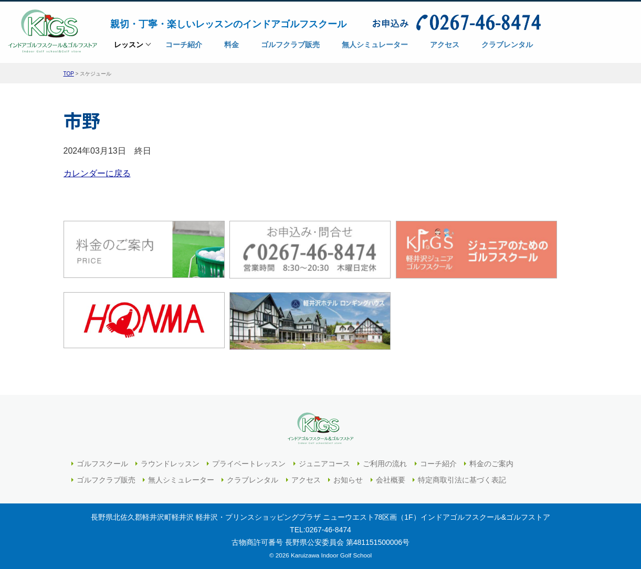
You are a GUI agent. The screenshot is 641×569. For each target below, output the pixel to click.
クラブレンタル (252, 480)
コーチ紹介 (438, 463)
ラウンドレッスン (170, 463)
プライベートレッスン (249, 463)
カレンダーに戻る (97, 173)
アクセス (306, 480)
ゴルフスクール (102, 463)
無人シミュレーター (181, 480)
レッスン (128, 48)
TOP (69, 74)
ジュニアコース (324, 463)
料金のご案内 (491, 463)
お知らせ (348, 480)
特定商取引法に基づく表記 (462, 480)
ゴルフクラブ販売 (106, 480)
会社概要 (390, 480)
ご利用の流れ (385, 463)
